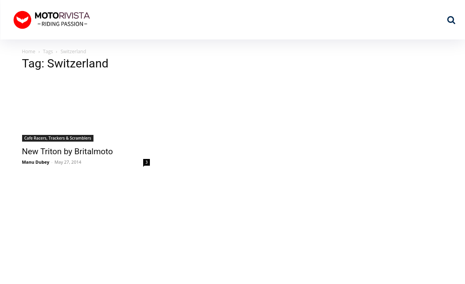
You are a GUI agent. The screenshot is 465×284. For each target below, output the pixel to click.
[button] (451, 19)
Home (28, 51)
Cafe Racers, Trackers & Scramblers (58, 138)
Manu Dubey (35, 162)
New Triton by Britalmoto (67, 151)
